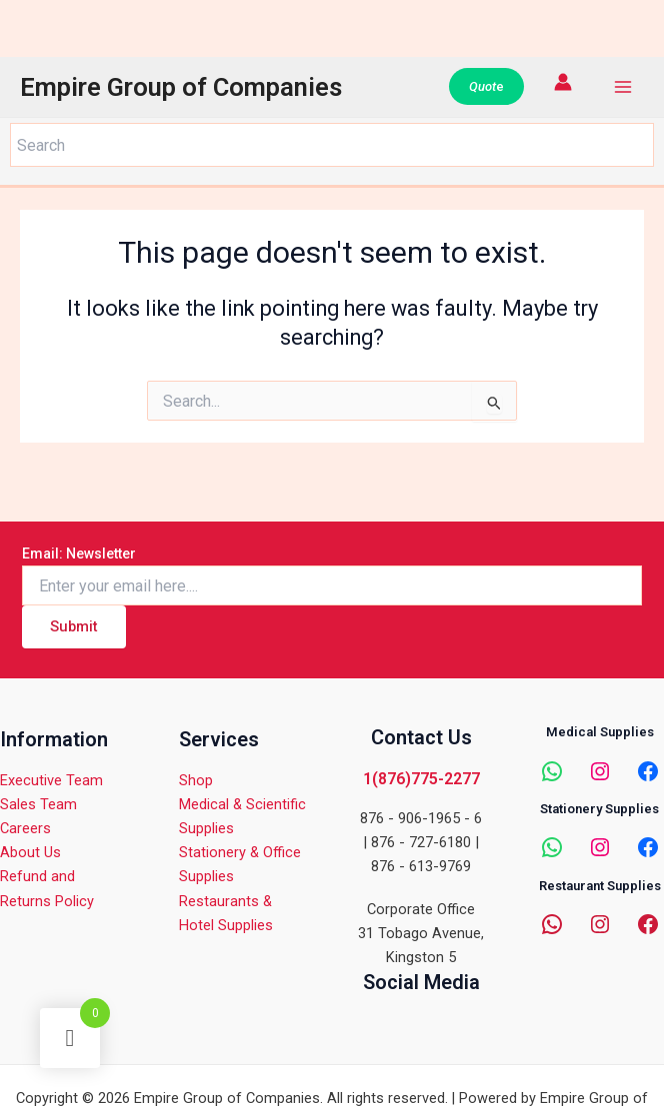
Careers (25, 828)
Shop (196, 780)
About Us (30, 852)
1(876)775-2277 (421, 778)
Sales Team (38, 804)
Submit (74, 626)
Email (79, 553)
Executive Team (51, 780)
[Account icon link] (563, 82)
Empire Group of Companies (181, 87)
